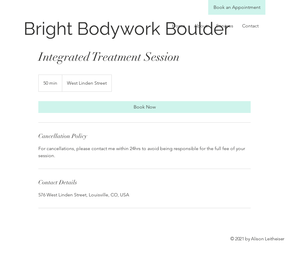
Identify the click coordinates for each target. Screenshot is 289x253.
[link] (144, 107)
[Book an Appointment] (236, 7)
